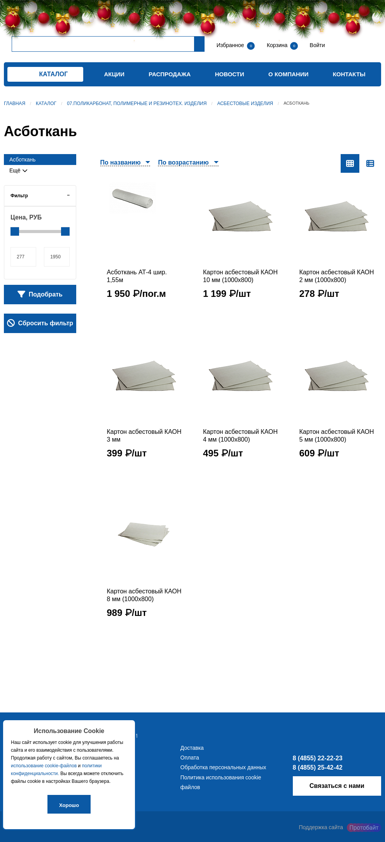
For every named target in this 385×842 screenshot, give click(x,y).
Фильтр (19, 195)
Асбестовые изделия (245, 103)
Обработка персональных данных (223, 767)
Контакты (349, 74)
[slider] (14, 231)
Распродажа (170, 74)
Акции (114, 74)
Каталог (46, 103)
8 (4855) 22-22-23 (318, 758)
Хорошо (69, 805)
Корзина (278, 45)
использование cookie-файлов (44, 765)
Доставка (192, 748)
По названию (120, 163)
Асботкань (22, 159)
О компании (288, 74)
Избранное (230, 45)
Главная (14, 103)
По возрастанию (183, 163)
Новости (229, 74)
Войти (316, 45)
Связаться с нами (337, 785)
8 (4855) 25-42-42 (318, 767)
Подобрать (40, 294)
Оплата (189, 757)
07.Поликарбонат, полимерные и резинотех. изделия (136, 103)
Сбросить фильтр (40, 323)
